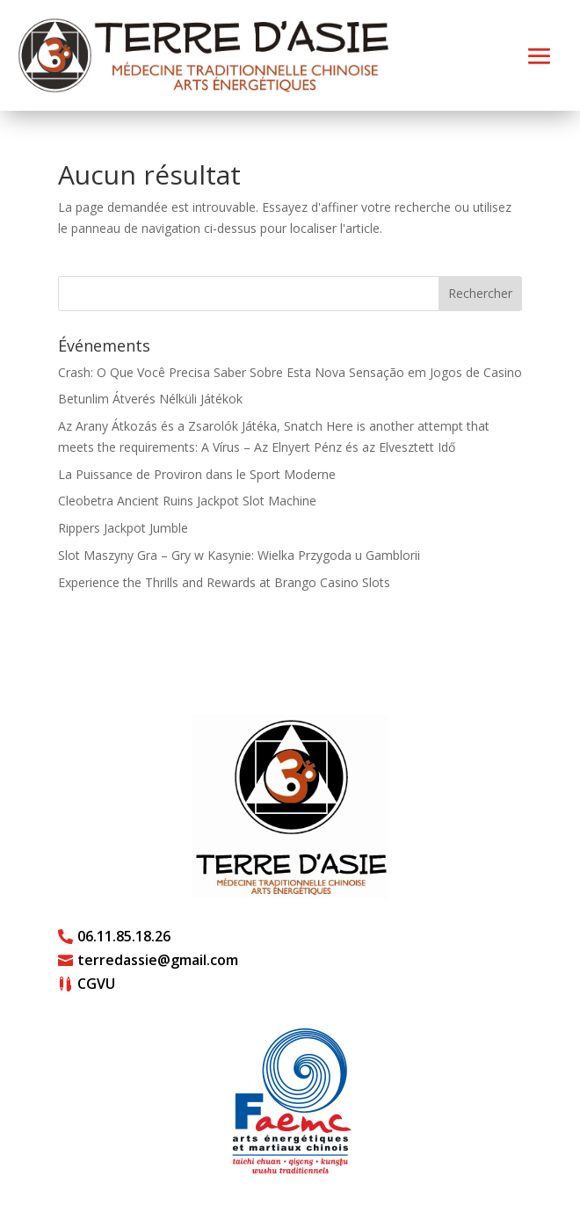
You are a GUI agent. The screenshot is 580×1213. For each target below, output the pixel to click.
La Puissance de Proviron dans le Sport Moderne (197, 474)
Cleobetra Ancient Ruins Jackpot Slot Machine (187, 500)
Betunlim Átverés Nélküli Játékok (150, 398)
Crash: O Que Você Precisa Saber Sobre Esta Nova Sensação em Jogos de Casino (290, 372)
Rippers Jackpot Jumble (123, 527)
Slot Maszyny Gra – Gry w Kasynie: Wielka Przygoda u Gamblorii (239, 555)
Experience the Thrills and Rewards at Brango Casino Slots (224, 582)
